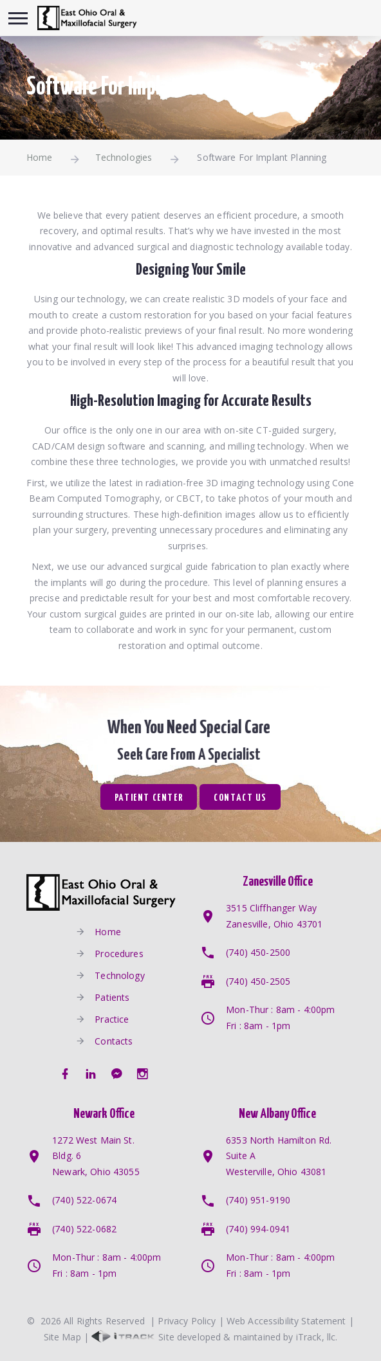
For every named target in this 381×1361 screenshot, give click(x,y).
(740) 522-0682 (84, 1229)
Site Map (62, 1337)
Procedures (119, 953)
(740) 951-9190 (258, 1200)
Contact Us (240, 798)
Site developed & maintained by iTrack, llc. (214, 1337)
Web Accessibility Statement (286, 1321)
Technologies (124, 157)
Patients (112, 997)
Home (39, 157)
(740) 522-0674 (84, 1200)
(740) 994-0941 (258, 1229)
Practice (112, 1018)
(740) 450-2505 (258, 981)
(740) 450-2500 (258, 952)
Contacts (114, 1040)
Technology (119, 975)
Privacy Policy (187, 1321)
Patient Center (149, 798)
